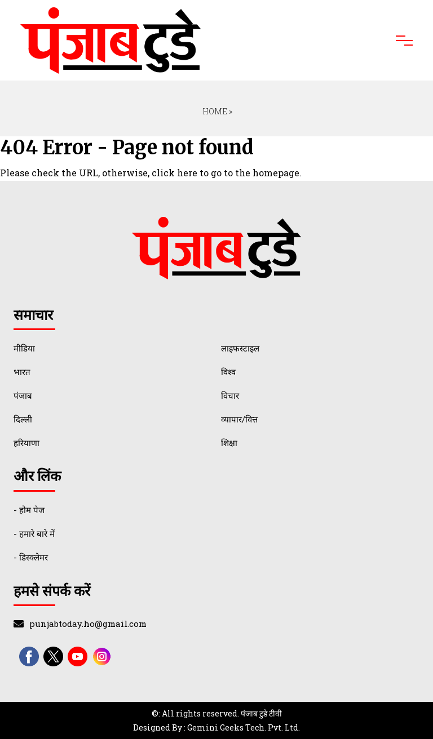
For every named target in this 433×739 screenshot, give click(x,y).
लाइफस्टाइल (240, 348)
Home (214, 111)
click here (174, 173)
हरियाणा (26, 442)
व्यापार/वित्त (239, 419)
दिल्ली (23, 419)
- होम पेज (29, 509)
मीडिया (24, 348)
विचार (230, 395)
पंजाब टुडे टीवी (261, 713)
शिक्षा (229, 442)
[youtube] (77, 656)
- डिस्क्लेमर (31, 557)
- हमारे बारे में (34, 533)
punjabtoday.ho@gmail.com (88, 623)
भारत (22, 371)
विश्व (228, 371)
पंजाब (23, 395)
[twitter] (53, 656)
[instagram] (102, 656)
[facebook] (29, 656)
